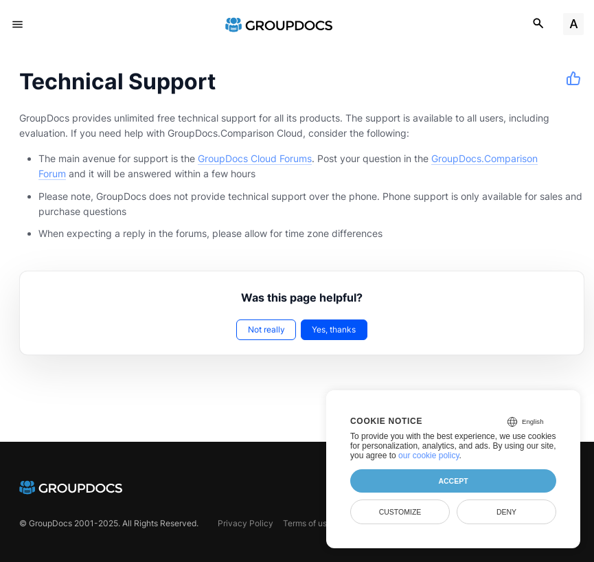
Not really (266, 329)
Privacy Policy (245, 523)
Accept (453, 481)
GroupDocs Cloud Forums (255, 158)
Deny (506, 512)
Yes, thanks (334, 329)
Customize (400, 512)
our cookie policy (428, 455)
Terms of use (307, 523)
